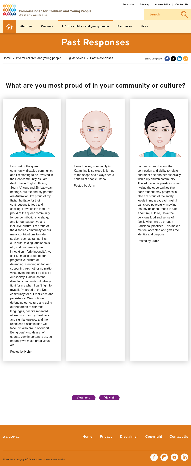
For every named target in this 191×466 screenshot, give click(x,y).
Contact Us (181, 4)
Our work (47, 27)
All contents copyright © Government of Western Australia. (34, 459)
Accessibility (162, 4)
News (144, 27)
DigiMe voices (75, 58)
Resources (125, 27)
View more (83, 398)
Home (9, 26)
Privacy (106, 436)
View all (109, 398)
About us (26, 27)
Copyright (153, 436)
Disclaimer (129, 436)
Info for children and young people (85, 27)
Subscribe (128, 4)
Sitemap (144, 4)
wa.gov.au (11, 436)
